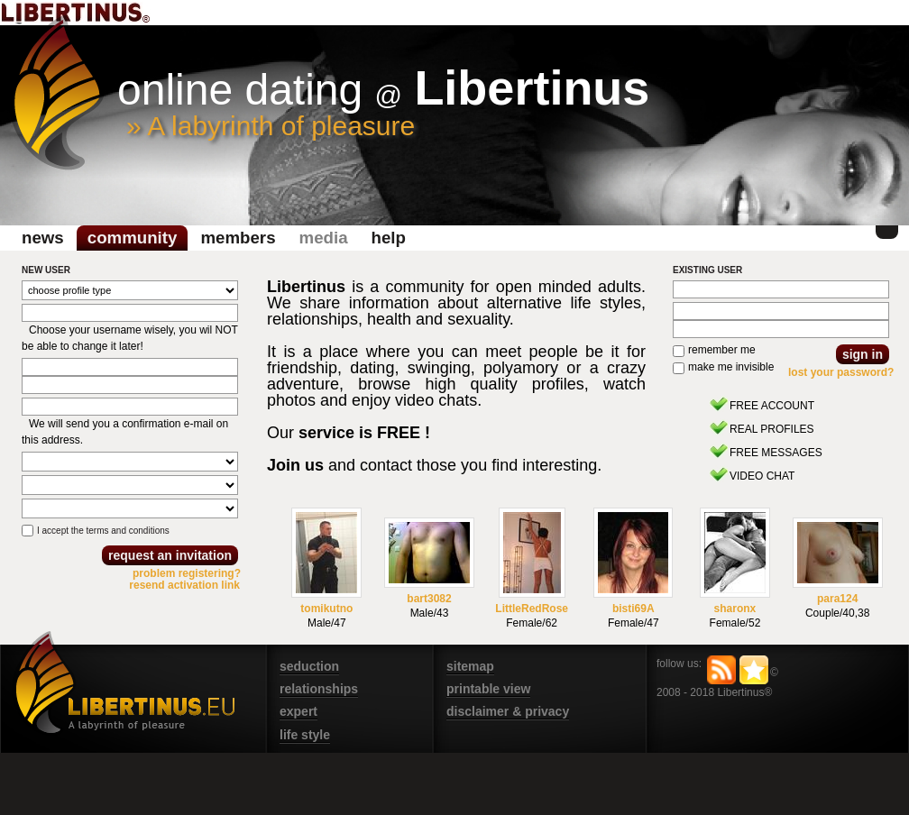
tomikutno (326, 608)
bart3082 (429, 598)
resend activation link (184, 585)
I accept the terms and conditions (103, 531)
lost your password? (841, 372)
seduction (309, 666)
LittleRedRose (531, 608)
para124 (837, 598)
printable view (488, 689)
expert (298, 711)
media (323, 237)
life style (305, 735)
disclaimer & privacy (507, 711)
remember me (722, 349)
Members (237, 237)
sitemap (470, 666)
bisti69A (633, 608)
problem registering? (187, 573)
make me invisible (731, 367)
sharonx (735, 608)
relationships (319, 689)
